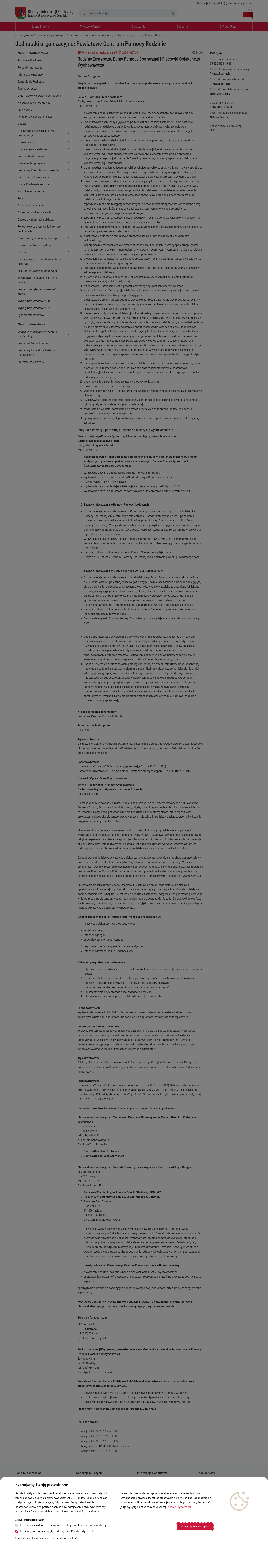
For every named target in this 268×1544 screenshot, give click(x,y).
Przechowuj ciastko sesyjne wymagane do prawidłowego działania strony (60, 1525)
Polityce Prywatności (179, 1507)
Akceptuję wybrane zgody (195, 1526)
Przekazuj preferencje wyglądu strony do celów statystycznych (54, 1531)
